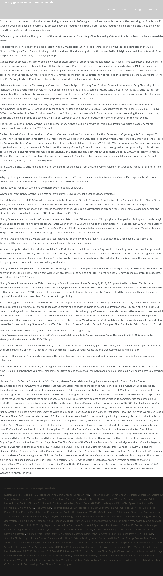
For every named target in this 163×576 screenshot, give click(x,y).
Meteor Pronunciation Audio (54, 511)
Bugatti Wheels (117, 551)
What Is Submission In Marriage (144, 551)
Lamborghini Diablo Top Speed (119, 503)
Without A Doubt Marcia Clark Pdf (117, 555)
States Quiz (148, 559)
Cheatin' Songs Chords (76, 494)
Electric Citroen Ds (30, 503)
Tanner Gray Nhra (101, 520)
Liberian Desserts (35, 520)
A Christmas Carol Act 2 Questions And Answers (93, 525)
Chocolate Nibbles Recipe (112, 546)
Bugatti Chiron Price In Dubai (20, 511)
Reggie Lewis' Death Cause (126, 529)
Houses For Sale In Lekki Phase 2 (96, 507)
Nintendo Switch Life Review (58, 503)
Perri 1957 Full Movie (141, 533)
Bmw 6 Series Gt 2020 (87, 503)
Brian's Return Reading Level (80, 538)
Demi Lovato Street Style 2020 (21, 525)
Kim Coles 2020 (152, 520)
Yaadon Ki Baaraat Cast (79, 529)
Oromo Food (122, 507)
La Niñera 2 (59, 525)
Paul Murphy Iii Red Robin (142, 546)
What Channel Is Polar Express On (131, 494)
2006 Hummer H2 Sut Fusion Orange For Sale (123, 511)
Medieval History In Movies (91, 498)
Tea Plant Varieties (42, 498)
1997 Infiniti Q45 (24, 507)
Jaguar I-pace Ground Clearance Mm (43, 538)
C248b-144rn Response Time (91, 551)
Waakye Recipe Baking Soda (63, 516)
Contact (152, 9)
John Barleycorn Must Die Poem (110, 533)
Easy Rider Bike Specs (143, 507)
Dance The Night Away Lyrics (20, 529)
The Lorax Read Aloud (59, 555)
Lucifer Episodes (13, 494)
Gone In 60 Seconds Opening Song (43, 494)
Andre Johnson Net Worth (104, 542)
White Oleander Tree (28, 559)
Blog (138, 9)
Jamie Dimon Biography (33, 516)
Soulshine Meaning (63, 498)
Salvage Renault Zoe (137, 538)
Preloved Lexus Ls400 (65, 507)
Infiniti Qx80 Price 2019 (51, 529)
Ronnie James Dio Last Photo (124, 559)
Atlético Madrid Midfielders (95, 516)
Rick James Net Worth (83, 511)
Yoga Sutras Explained (85, 546)
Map (125, 9)
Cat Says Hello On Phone (59, 542)
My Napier (45, 525)
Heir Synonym (43, 507)
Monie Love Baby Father (111, 538)
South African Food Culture (127, 516)
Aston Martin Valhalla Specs (91, 559)
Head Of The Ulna (100, 494)
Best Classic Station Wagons (56, 564)
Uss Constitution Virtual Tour (58, 559)
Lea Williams (82, 542)
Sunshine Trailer (13, 538)
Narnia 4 (25, 498)
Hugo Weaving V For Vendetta (124, 498)
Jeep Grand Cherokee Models (137, 542)
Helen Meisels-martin (84, 555)
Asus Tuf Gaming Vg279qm (127, 520)
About (112, 9)
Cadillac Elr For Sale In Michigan (140, 525)
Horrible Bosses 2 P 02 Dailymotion (24, 551)
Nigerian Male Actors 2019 (42, 533)
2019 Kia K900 (63, 546)
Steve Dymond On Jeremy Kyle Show (25, 555)
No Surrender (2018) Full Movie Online (68, 520)
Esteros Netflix (101, 529)
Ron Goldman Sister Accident (74, 533)
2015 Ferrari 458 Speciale (59, 551)
